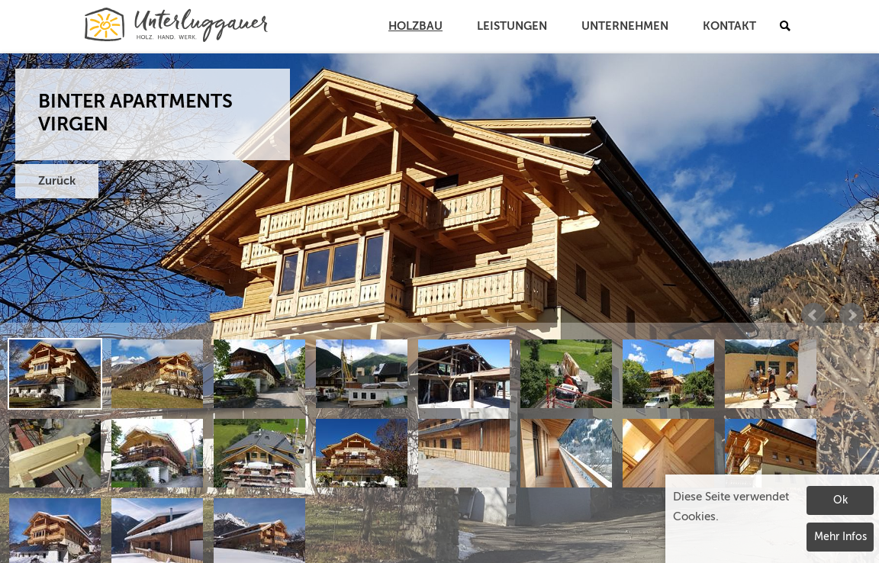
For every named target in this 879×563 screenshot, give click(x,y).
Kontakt (729, 26)
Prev (813, 315)
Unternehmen (624, 26)
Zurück (57, 181)
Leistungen (512, 26)
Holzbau (415, 26)
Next (851, 315)
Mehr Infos (840, 537)
